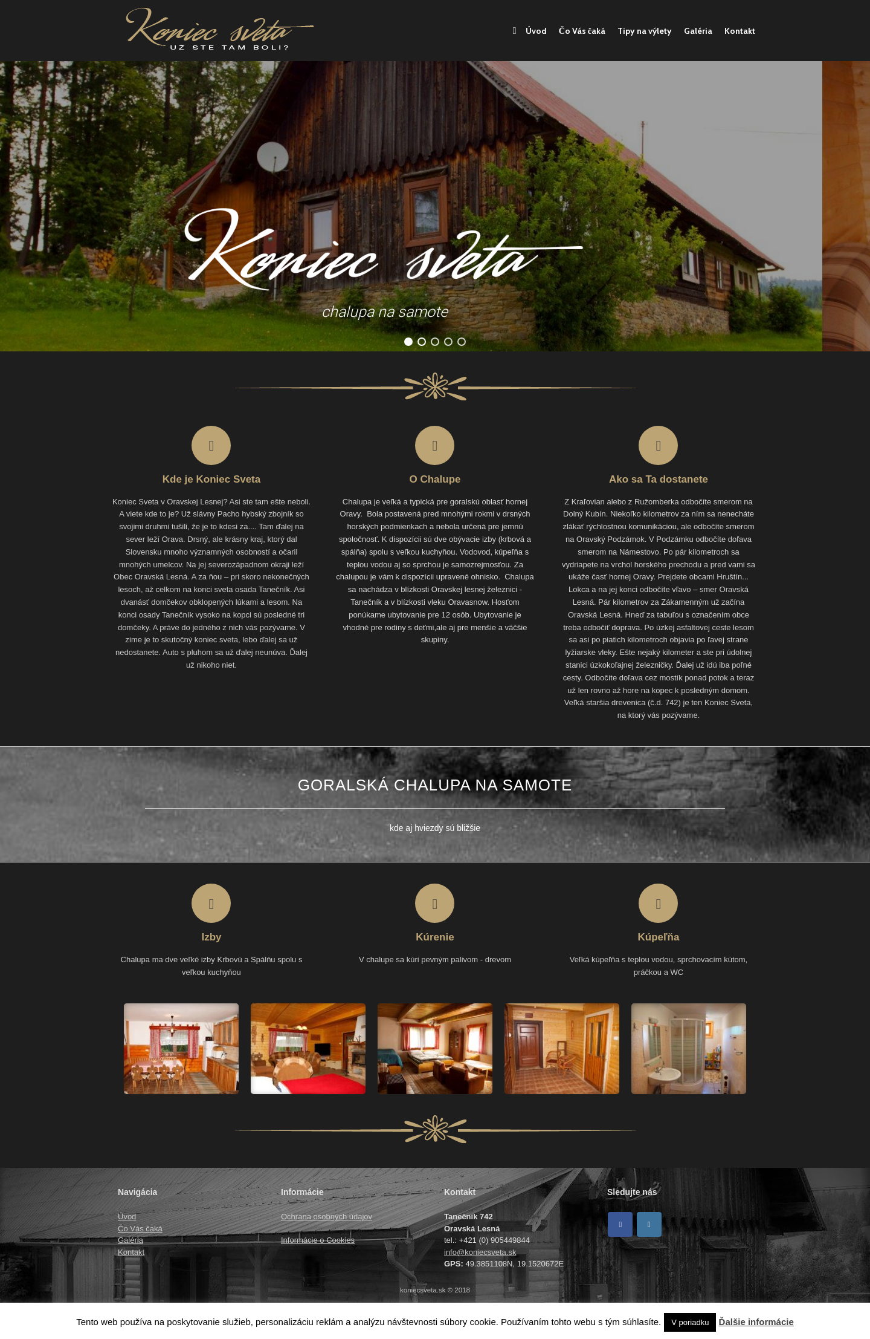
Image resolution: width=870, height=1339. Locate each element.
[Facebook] (620, 1224)
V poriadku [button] (690, 1322)
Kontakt (739, 30)
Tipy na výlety (644, 30)
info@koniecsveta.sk (480, 1252)
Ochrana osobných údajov (326, 1216)
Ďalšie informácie (756, 1322)
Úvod (530, 30)
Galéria (698, 30)
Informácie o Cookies (318, 1240)
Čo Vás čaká (582, 30)
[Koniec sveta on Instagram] (649, 1224)
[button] (408, 341)
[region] (435, 206)
